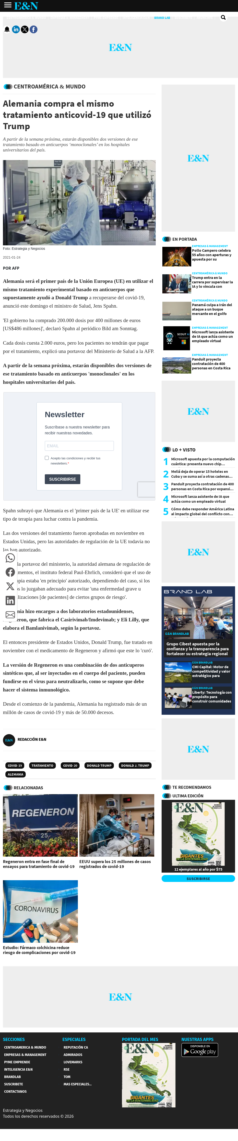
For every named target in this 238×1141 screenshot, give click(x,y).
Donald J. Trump (135, 765)
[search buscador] (223, 18)
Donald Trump (99, 765)
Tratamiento (42, 765)
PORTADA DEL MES (140, 1039)
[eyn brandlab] (188, 592)
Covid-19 (15, 765)
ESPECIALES (74, 1039)
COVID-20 (70, 765)
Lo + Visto (184, 450)
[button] (10, 558)
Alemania (15, 774)
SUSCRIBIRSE (198, 878)
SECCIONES (14, 1039)
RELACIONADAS (28, 787)
